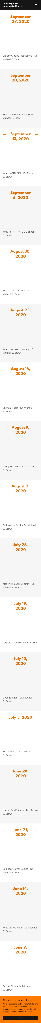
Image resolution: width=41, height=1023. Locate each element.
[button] (36, 5)
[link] (15, 6)
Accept (20, 1018)
